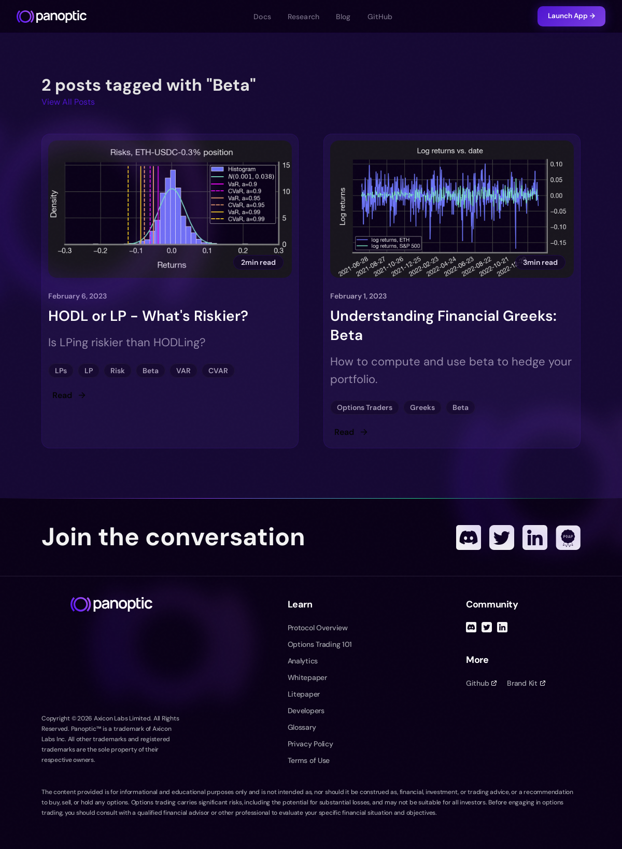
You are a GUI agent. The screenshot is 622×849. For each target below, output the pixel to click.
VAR (183, 370)
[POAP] (568, 537)
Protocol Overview (318, 627)
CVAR (218, 370)
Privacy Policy (310, 743)
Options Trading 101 (320, 644)
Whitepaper (307, 677)
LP (88, 370)
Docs (262, 16)
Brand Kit (526, 683)
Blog (343, 16)
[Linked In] (534, 537)
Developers (306, 710)
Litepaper (304, 694)
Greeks (422, 407)
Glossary (302, 727)
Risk (117, 370)
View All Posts (68, 101)
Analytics (303, 661)
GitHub (380, 16)
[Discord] (468, 537)
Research (303, 16)
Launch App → (571, 15)
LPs (61, 370)
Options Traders (364, 407)
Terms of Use (309, 760)
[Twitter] (501, 537)
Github (481, 683)
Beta (151, 370)
